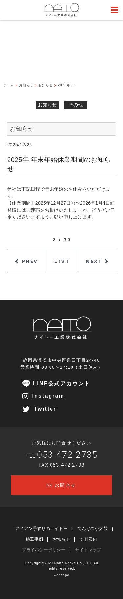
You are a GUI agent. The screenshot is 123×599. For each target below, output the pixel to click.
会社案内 (88, 539)
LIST (62, 261)
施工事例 (34, 539)
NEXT (94, 261)
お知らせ (47, 104)
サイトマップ (88, 549)
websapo (61, 575)
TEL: (61, 455)
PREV (30, 261)
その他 (76, 104)
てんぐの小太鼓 (92, 528)
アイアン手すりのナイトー (41, 528)
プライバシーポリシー (43, 549)
